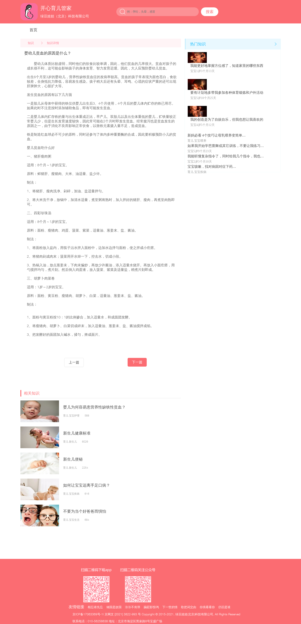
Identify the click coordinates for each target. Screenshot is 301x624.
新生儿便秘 (73, 459)
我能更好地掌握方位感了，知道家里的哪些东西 (226, 66)
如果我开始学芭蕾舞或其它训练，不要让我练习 (224, 146)
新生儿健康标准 (76, 433)
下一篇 (137, 362)
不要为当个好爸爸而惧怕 (86, 511)
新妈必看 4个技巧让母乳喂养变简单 (215, 135)
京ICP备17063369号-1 (87, 614)
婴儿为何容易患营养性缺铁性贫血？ (94, 407)
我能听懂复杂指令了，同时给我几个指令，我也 (224, 156)
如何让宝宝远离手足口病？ (86, 485)
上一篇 (74, 362)
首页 (33, 30)
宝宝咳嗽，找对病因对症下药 (210, 166)
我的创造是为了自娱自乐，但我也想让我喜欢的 (226, 119)
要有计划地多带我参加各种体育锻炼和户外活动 (226, 92)
